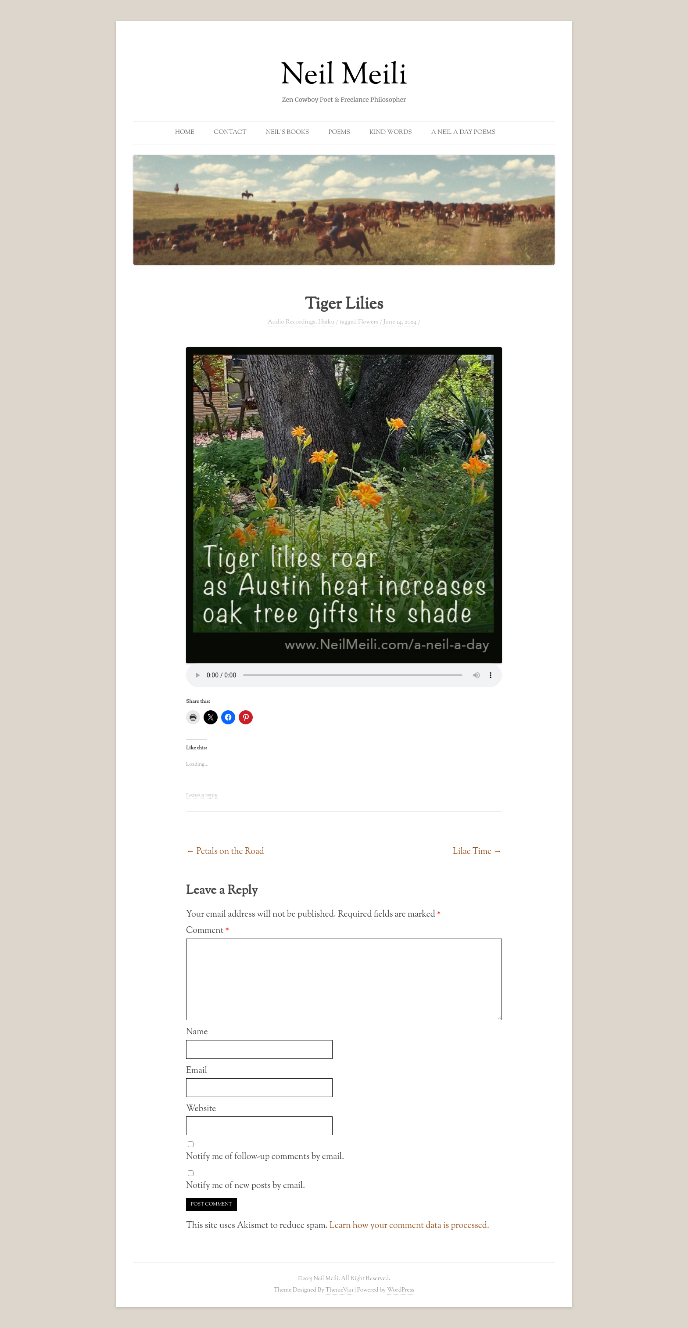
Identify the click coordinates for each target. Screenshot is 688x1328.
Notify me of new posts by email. (245, 1186)
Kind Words (390, 132)
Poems (339, 132)
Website (201, 1109)
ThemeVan (339, 1290)
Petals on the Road (225, 852)
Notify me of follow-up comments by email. (265, 1157)
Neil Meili (344, 76)
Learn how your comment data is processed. (409, 1226)
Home (184, 132)
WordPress (401, 1290)
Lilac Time (477, 852)
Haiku (326, 322)
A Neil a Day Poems (463, 132)
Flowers (368, 322)
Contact (230, 132)
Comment (207, 931)
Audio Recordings (291, 322)
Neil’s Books (287, 132)
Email (196, 1071)
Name (197, 1032)
